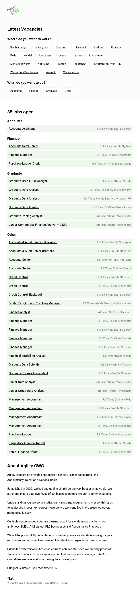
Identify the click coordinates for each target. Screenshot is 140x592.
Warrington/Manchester (24, 72)
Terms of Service (51, 583)
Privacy (64, 583)
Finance (33, 90)
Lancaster (45, 55)
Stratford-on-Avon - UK (107, 63)
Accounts (16, 90)
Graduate (51, 90)
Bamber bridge (18, 47)
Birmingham (41, 47)
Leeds (62, 55)
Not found (43, 63)
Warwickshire (71, 72)
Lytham (78, 55)
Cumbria (116, 47)
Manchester (96, 55)
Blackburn (61, 47)
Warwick (51, 72)
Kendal (28, 55)
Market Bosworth (20, 63)
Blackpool (80, 47)
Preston (61, 63)
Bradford (99, 47)
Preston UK (80, 63)
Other (68, 90)
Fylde (13, 55)
